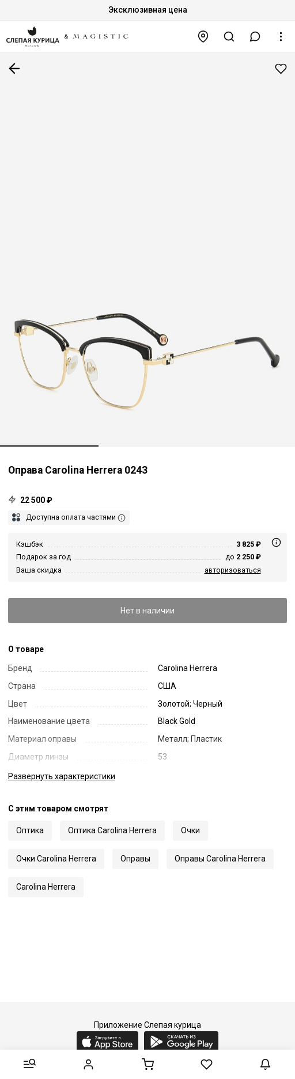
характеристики (61, 776)
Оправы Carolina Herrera (220, 858)
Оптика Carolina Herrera (112, 830)
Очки (190, 830)
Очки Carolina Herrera (56, 858)
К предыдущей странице (14, 68)
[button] (255, 36)
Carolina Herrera (45, 886)
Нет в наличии (147, 610)
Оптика (30, 830)
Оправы (135, 858)
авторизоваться (233, 570)
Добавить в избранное (281, 69)
